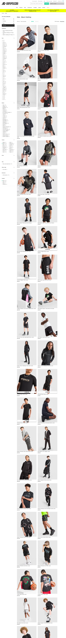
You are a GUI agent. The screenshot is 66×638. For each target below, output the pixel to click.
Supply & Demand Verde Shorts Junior (24, 113)
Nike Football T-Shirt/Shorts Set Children (24, 136)
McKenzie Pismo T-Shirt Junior (54, 229)
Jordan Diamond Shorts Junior (54, 44)
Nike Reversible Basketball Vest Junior (56, 136)
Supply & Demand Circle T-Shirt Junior (40, 298)
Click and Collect (20, 626)
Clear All (4, 25)
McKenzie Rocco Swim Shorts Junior (55, 438)
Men (17, 7)
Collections (29, 7)
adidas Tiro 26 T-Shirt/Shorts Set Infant (24, 555)
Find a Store (40, 1)
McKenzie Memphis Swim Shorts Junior (40, 462)
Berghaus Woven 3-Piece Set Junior (39, 555)
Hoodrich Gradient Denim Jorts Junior (40, 531)
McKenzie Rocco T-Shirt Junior (22, 367)
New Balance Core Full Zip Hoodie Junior (24, 276)
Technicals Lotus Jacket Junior (54, 391)
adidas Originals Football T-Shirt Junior (56, 276)
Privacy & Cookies (52, 626)
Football (35, 7)
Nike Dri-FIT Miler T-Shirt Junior (38, 44)
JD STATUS (3, 628)
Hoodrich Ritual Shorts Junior (38, 577)
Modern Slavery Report (53, 631)
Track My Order (20, 628)
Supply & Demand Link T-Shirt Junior (39, 322)
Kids (25, 7)
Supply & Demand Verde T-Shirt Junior (40, 113)
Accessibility (51, 627)
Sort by (18, 21)
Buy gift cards (11, 612)
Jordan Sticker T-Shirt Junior (22, 345)
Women (20, 7)
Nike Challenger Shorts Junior (54, 89)
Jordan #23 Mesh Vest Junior (54, 67)
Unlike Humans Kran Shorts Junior (23, 462)
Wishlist (54, 1)
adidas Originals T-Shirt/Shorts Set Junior (56, 345)
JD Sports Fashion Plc (37, 626)
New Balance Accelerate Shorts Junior (40, 89)
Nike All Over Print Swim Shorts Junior (56, 485)
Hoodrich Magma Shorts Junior (22, 159)
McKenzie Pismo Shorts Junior (38, 229)
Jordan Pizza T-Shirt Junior (54, 322)
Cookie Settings (52, 628)
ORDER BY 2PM (33, 11)
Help (44, 1)
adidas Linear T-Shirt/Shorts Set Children (56, 367)
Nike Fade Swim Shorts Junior (54, 531)
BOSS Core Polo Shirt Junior (22, 67)
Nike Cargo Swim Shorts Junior (22, 507)
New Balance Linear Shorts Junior (23, 206)
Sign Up (62, 588)
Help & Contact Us (20, 627)
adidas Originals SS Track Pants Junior (40, 276)
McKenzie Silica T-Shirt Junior (22, 229)
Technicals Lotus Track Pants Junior (39, 391)
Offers (48, 7)
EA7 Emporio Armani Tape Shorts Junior (24, 577)
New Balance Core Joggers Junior (55, 252)
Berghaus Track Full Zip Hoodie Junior (24, 485)
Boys (8, 23)
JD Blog (2, 631)
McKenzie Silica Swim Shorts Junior (55, 462)
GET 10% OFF (53, 11)
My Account (34, 1)
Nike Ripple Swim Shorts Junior (38, 345)
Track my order (49, 1)
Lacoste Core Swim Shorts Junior (55, 415)
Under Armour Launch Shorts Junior (55, 298)
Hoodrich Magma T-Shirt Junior (38, 159)
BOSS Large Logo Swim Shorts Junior (56, 159)
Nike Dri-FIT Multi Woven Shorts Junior (24, 44)
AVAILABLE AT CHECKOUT (12, 11)
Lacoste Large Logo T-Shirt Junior (23, 438)
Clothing (8, 21)
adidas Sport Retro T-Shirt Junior (55, 113)
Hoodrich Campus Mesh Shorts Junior (56, 577)
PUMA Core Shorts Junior (37, 485)
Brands (43, 7)
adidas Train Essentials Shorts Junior (39, 67)
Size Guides (3, 626)
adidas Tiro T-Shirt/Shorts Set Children (56, 555)
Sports (39, 7)
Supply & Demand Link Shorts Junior (23, 322)
